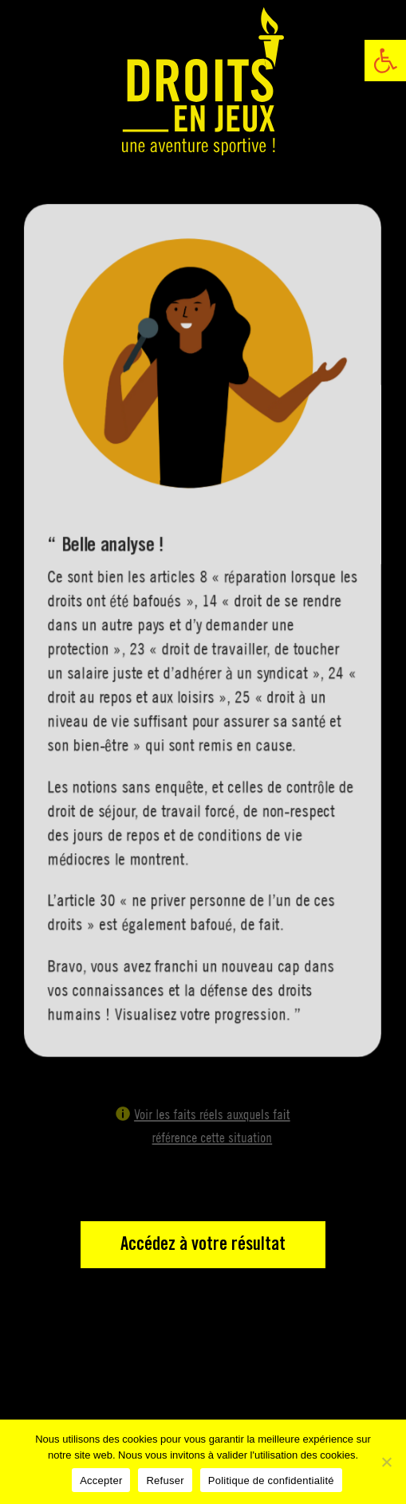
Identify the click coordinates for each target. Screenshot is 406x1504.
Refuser (164, 1480)
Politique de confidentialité (271, 1480)
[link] (385, 60)
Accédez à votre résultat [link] (203, 1244)
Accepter (101, 1480)
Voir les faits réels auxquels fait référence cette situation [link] (211, 1126)
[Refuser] (386, 1462)
